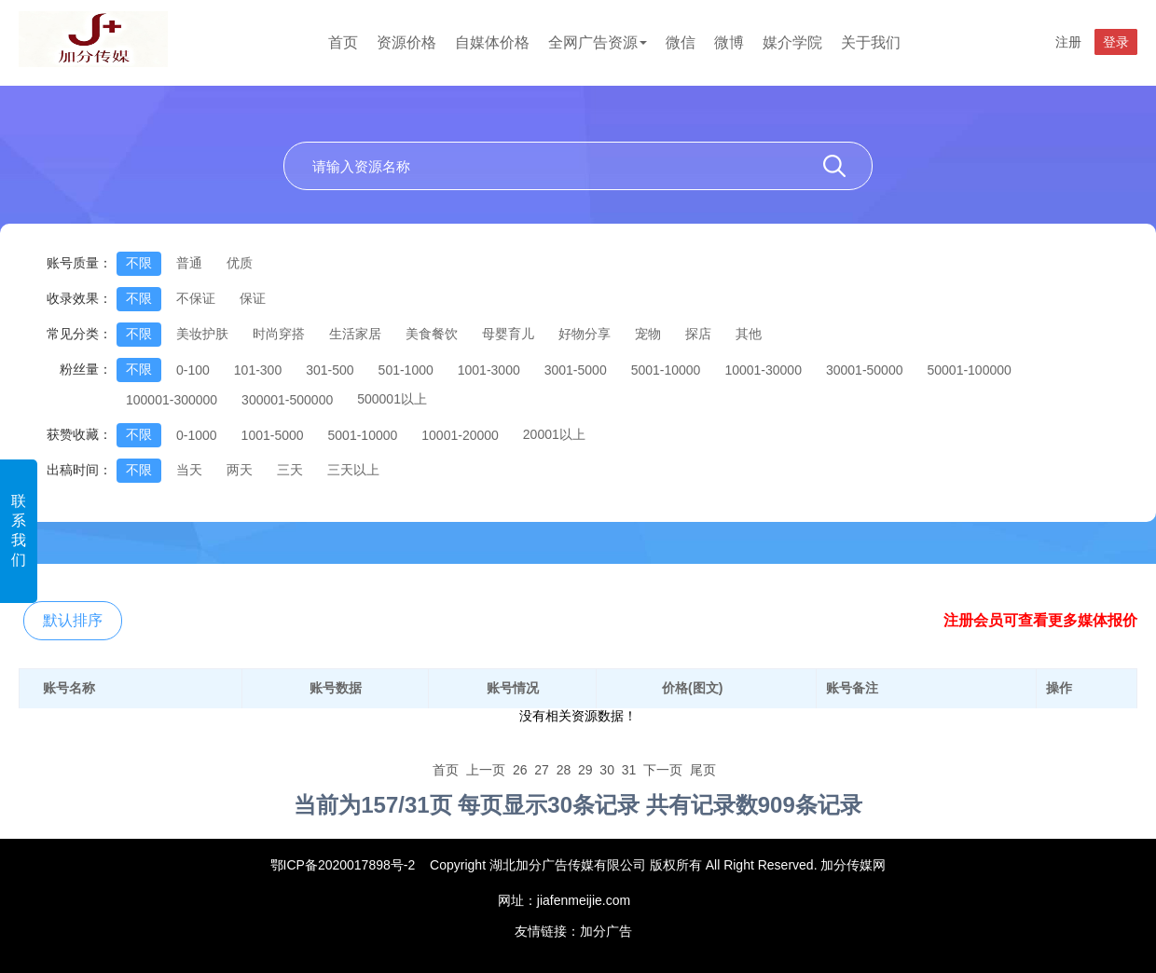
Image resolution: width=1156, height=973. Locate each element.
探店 (698, 333)
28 (564, 769)
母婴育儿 (508, 333)
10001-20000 (460, 435)
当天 (189, 469)
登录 (1116, 41)
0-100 (193, 370)
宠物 (648, 333)
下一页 (662, 769)
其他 (749, 333)
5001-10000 (666, 370)
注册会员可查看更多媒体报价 (1040, 620)
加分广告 (606, 931)
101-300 (258, 370)
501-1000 (406, 370)
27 (541, 769)
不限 (139, 262)
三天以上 (353, 469)
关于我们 (871, 42)
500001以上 (392, 398)
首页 (343, 42)
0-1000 (196, 435)
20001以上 (554, 434)
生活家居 (355, 333)
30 (606, 769)
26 (520, 769)
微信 (680, 42)
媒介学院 (792, 42)
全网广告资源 (597, 42)
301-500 (329, 370)
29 (585, 769)
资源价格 (406, 42)
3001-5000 (575, 370)
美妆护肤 (202, 333)
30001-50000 (864, 370)
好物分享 (584, 333)
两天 (240, 469)
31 (629, 769)
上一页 (485, 769)
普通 (189, 262)
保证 (253, 298)
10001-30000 (763, 370)
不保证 (195, 298)
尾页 (703, 769)
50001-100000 (969, 370)
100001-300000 (171, 399)
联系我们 (18, 530)
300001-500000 (287, 399)
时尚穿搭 (279, 333)
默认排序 (73, 620)
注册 (1068, 41)
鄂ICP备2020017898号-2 (343, 864)
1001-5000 (272, 435)
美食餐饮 (432, 333)
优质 (240, 262)
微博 (729, 42)
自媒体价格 (492, 42)
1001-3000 (489, 370)
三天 (290, 469)
